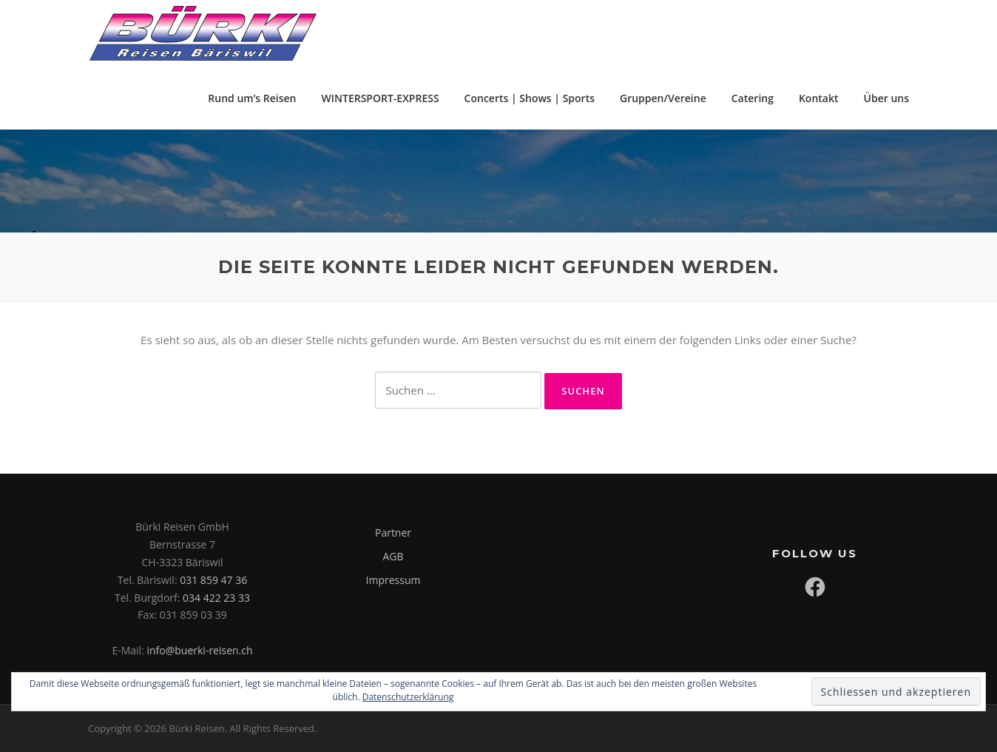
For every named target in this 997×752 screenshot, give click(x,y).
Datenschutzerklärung (408, 697)
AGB (392, 556)
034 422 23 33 (216, 598)
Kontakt (819, 98)
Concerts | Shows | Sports (529, 98)
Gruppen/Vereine (663, 98)
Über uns (886, 98)
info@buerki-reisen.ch (199, 650)
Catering (752, 98)
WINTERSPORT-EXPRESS (380, 98)
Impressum (393, 580)
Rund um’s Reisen (252, 98)
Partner (393, 533)
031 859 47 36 (213, 580)
